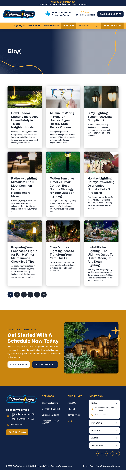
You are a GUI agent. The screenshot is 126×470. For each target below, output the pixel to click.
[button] (96, 26)
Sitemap (116, 466)
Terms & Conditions (104, 466)
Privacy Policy (88, 466)
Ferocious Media (65, 466)
